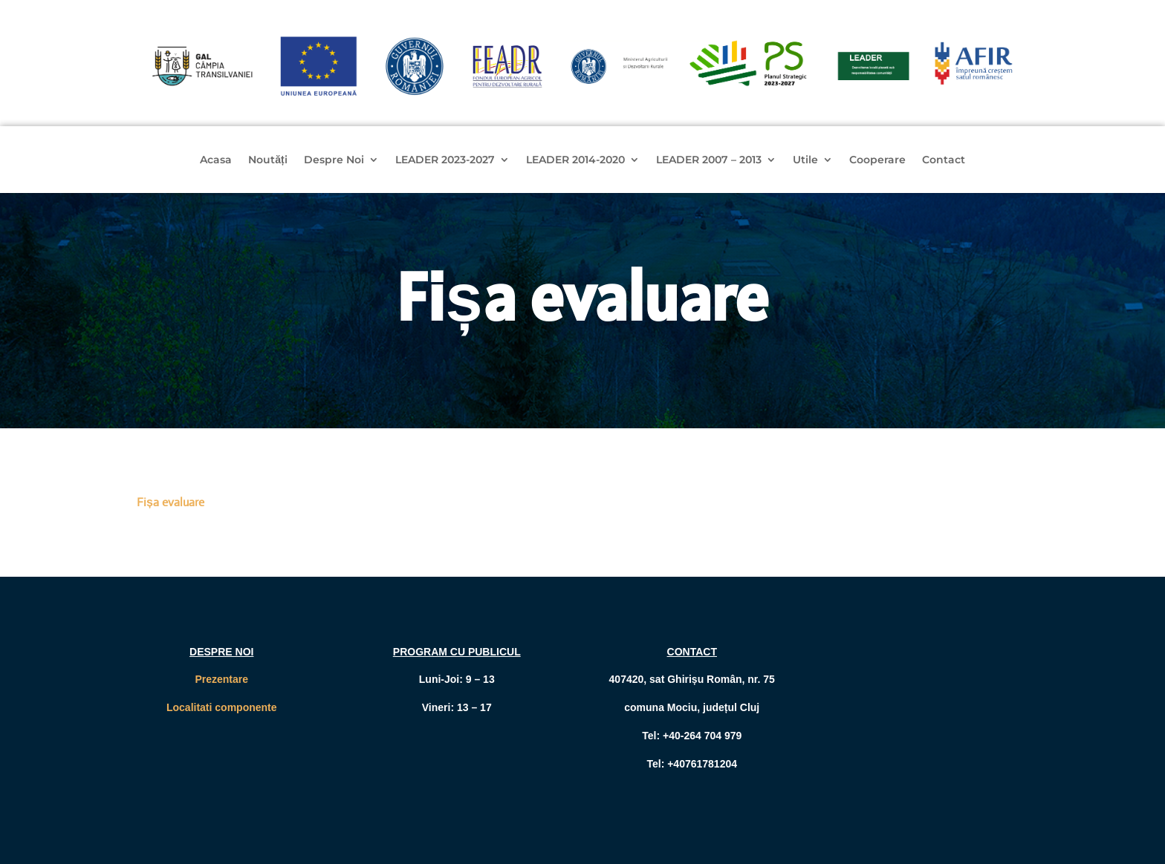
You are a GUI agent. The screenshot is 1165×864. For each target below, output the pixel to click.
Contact (943, 160)
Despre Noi (334, 160)
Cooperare (877, 160)
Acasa (216, 160)
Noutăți (267, 160)
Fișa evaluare (170, 502)
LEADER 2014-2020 (575, 160)
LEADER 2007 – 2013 (709, 160)
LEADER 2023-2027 (445, 160)
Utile (805, 160)
